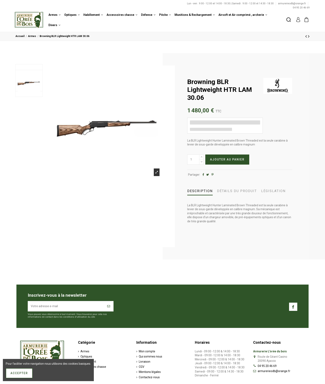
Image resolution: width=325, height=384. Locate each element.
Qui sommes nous (150, 356)
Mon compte (147, 351)
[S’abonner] (108, 306)
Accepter (19, 373)
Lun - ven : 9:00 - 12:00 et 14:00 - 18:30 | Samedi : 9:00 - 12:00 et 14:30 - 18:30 (230, 3)
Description (200, 191)
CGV (141, 366)
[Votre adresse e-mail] (66, 306)
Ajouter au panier (227, 159)
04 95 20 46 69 (301, 7)
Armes (84, 351)
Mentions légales (150, 372)
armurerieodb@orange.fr (292, 3)
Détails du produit (237, 191)
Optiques (86, 356)
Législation (273, 191)
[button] (54, 15)
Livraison (144, 361)
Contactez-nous (149, 377)
